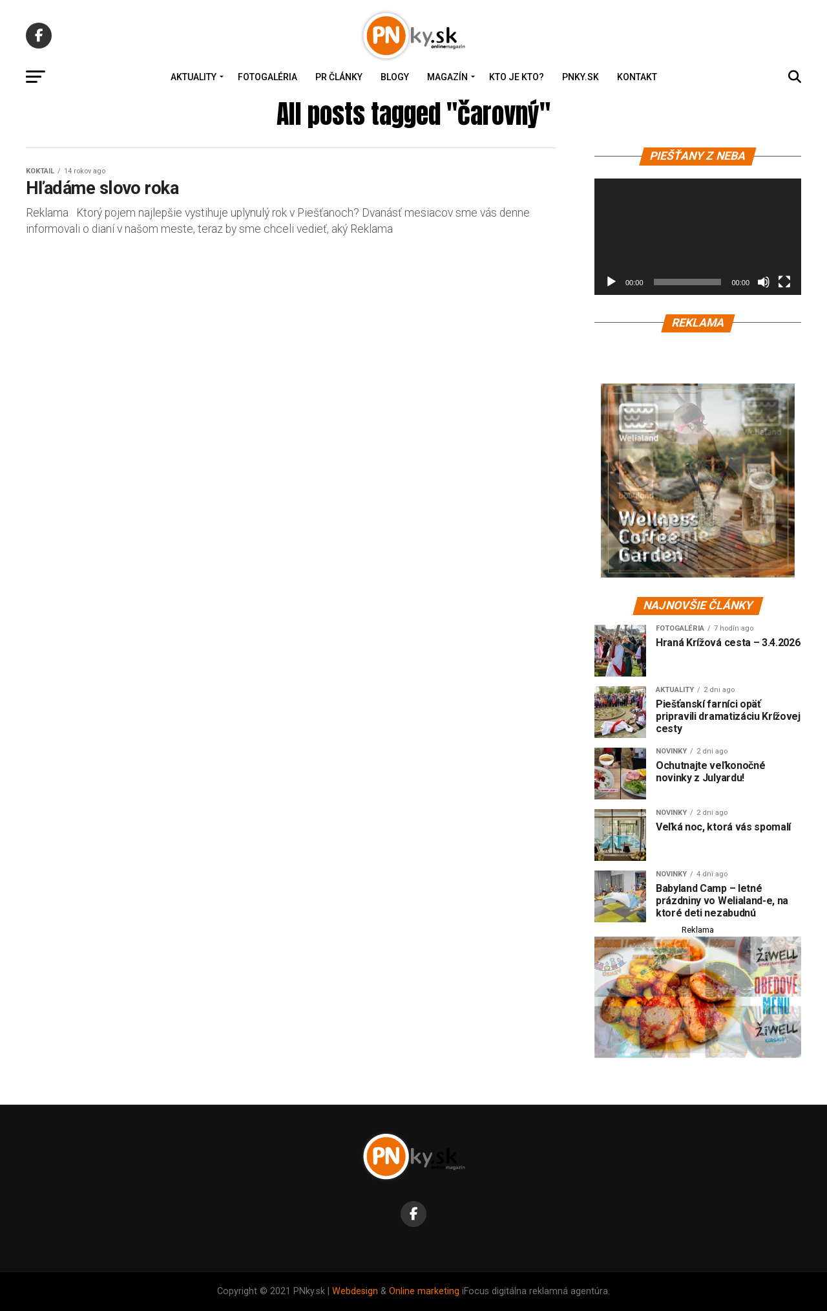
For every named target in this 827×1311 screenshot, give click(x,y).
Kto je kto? (516, 77)
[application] (697, 237)
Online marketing (424, 1291)
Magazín (447, 77)
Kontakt (637, 77)
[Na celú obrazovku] (784, 282)
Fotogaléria (267, 77)
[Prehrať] (611, 282)
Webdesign (355, 1291)
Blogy (395, 77)
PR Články (338, 77)
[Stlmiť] (763, 282)
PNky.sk (580, 77)
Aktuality (193, 77)
